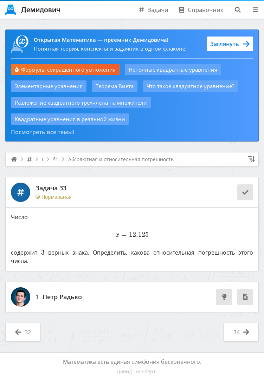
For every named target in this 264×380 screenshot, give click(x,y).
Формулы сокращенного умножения (65, 69)
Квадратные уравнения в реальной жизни (70, 119)
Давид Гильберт (136, 371)
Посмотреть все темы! (42, 132)
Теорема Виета (115, 86)
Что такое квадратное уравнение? (190, 86)
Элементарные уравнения (49, 86)
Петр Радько (62, 297)
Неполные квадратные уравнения (173, 69)
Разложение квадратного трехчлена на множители (81, 102)
